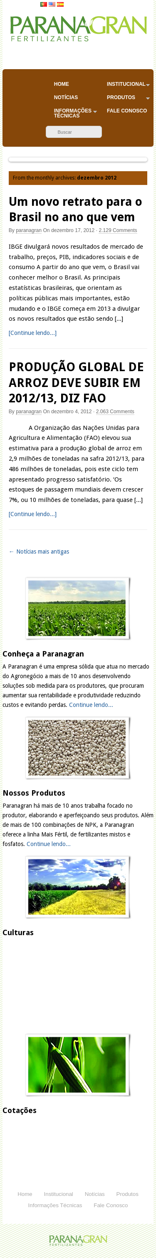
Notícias (66, 97)
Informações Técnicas (75, 113)
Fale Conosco (127, 111)
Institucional (128, 86)
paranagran (29, 230)
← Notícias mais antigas (39, 551)
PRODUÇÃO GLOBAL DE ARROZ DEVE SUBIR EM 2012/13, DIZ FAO (76, 382)
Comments (118, 230)
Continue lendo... (91, 704)
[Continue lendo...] (33, 332)
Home (61, 84)
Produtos (128, 99)
